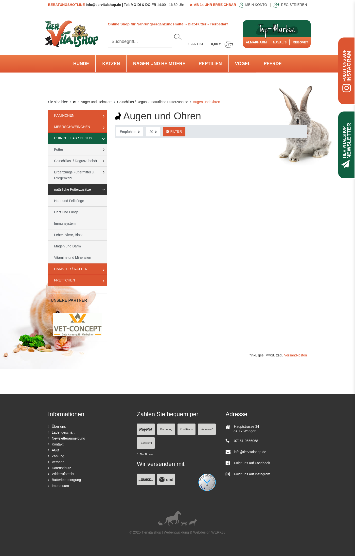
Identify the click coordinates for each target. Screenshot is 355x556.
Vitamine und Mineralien (72, 257)
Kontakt (57, 444)
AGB (55, 450)
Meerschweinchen (72, 127)
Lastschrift (146, 443)
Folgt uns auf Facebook (248, 463)
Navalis (279, 42)
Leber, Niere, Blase (69, 235)
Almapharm (256, 42)
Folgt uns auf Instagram (248, 474)
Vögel (242, 63)
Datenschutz (61, 468)
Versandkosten (295, 355)
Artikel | (211, 44)
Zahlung (58, 456)
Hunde (81, 63)
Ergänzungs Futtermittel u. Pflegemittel (74, 175)
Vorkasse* (207, 429)
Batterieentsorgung (66, 480)
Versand (58, 462)
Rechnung (166, 429)
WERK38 (218, 532)
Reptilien (210, 63)
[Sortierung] (129, 131)
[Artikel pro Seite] (153, 131)
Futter (58, 149)
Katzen (111, 63)
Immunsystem (65, 223)
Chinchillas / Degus (132, 102)
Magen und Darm (67, 246)
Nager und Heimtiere (159, 63)
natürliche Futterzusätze (169, 102)
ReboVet (300, 42)
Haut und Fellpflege (69, 201)
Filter (174, 131)
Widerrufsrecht (63, 474)
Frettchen (64, 280)
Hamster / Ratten (71, 269)
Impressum (60, 486)
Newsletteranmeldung (68, 438)
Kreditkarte (186, 429)
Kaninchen (64, 115)
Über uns (59, 426)
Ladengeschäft (63, 432)
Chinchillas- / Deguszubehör (75, 161)
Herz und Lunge (66, 212)
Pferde (273, 63)
